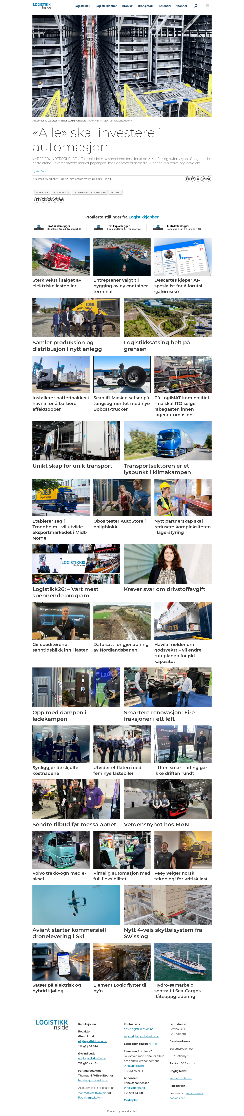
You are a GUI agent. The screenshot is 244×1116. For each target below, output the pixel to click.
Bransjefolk (145, 6)
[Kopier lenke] (203, 178)
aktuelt (115, 192)
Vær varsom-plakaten (92, 1092)
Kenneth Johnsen (181, 1078)
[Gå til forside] (42, 6)
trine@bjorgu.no (134, 1065)
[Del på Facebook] (187, 178)
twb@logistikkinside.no (93, 1080)
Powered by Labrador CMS (122, 1111)
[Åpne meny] (207, 6)
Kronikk (127, 6)
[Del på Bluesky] (208, 178)
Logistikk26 (82, 6)
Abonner (181, 6)
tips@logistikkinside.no (138, 1029)
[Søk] (196, 6)
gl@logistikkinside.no (92, 1041)
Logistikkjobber (106, 6)
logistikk (42, 192)
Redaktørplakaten (89, 1097)
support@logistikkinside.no (141, 1036)
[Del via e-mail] (197, 178)
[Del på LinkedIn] (192, 178)
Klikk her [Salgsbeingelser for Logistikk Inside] (154, 1043)
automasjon (61, 192)
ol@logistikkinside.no (92, 1058)
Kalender (165, 6)
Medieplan (131, 1100)
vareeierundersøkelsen (90, 192)
